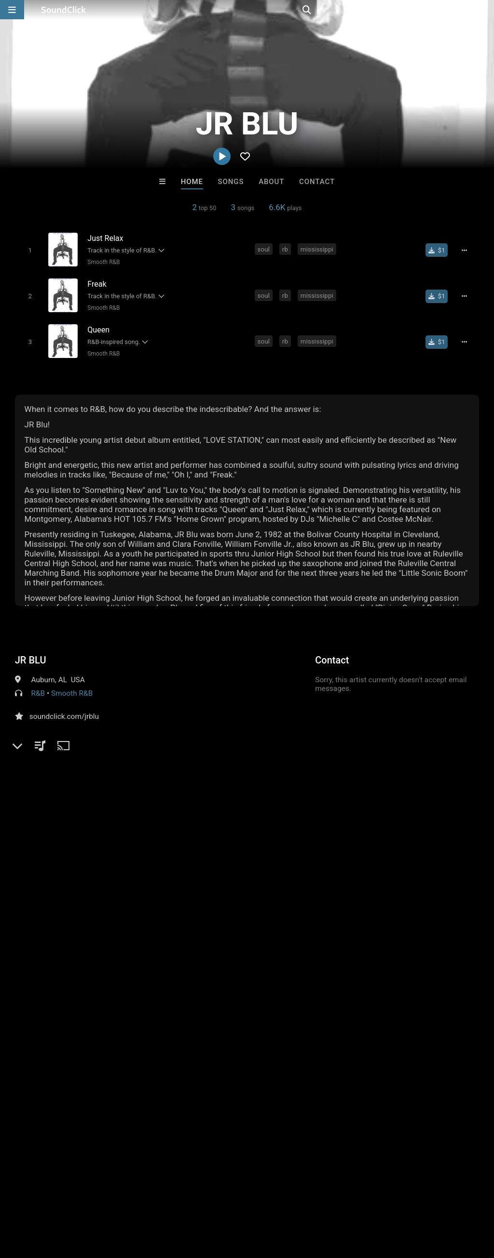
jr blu (440, 856)
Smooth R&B (102, 261)
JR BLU (30, 656)
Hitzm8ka (366, 1052)
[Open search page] (484, 9)
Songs (231, 181)
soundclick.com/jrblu (64, 712)
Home (192, 181)
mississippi (318, 249)
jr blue (467, 856)
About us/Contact (85, 1200)
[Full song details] (467, 250)
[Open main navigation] (12, 9)
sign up (53, 878)
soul (265, 249)
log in (88, 878)
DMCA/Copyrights (179, 1200)
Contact (317, 181)
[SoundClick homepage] (63, 9)
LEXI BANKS (207, 1052)
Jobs (132, 1200)
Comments (38, 839)
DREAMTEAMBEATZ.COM (293, 1052)
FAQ (40, 1200)
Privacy (230, 1200)
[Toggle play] (28, 249)
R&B (38, 689)
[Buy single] (440, 250)
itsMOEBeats (127, 1052)
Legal (260, 1200)
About (271, 181)
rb (286, 249)
